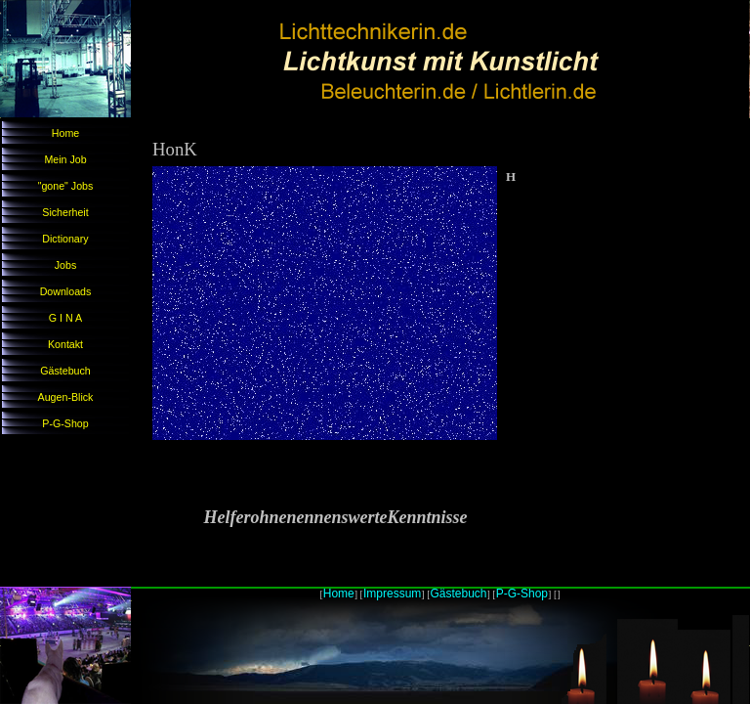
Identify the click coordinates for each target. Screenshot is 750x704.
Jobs (66, 265)
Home (65, 133)
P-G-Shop (65, 423)
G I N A (65, 318)
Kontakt (65, 344)
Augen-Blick (66, 397)
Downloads (66, 291)
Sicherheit (65, 212)
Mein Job (65, 159)
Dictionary (65, 238)
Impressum (392, 593)
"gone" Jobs (66, 186)
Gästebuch (65, 370)
